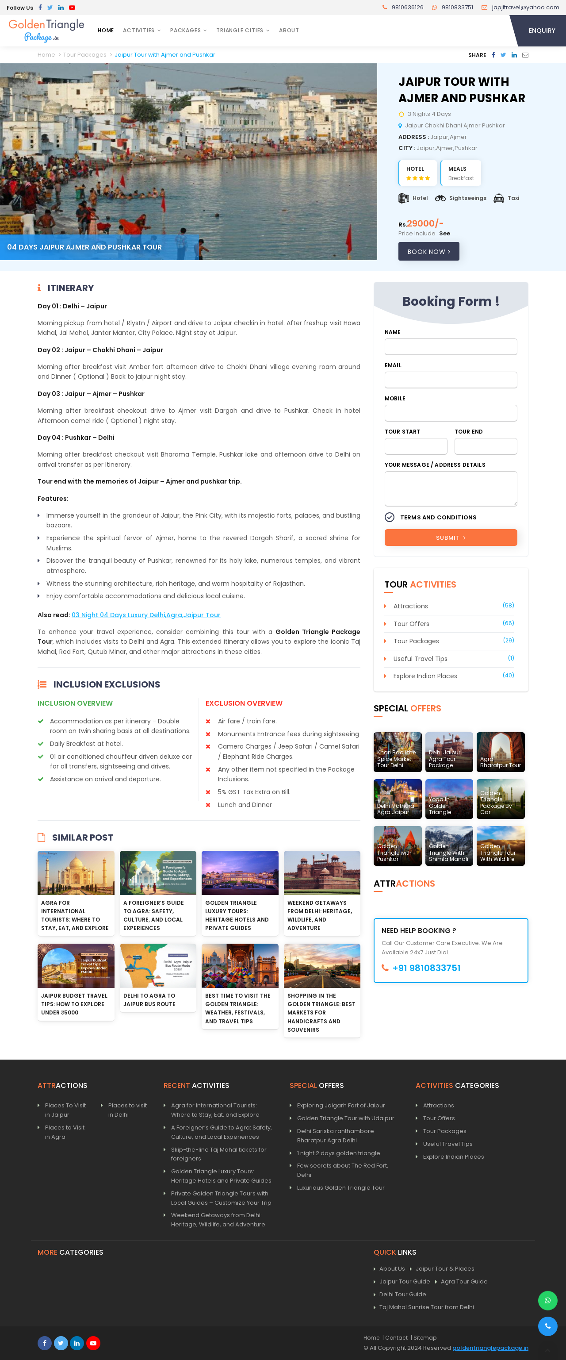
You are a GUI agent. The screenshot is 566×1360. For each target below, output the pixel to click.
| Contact (395, 1337)
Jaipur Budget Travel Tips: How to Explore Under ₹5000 (74, 1004)
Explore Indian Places (425, 676)
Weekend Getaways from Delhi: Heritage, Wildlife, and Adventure (218, 1220)
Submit (451, 538)
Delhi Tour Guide (400, 1294)
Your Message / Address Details (435, 465)
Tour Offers (411, 623)
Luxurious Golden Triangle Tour (341, 1187)
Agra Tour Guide (461, 1282)
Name (393, 332)
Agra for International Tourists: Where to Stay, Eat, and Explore (215, 1110)
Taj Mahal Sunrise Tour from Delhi (424, 1307)
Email (393, 365)
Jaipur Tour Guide (402, 1282)
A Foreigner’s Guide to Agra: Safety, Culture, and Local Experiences (221, 1132)
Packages (185, 30)
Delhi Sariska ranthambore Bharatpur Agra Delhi (335, 1136)
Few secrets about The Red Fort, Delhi (342, 1170)
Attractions (411, 606)
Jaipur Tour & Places (442, 1269)
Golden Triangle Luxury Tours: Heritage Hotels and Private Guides (221, 1176)
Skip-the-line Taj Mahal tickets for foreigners (219, 1154)
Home (106, 30)
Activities (139, 30)
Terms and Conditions (438, 517)
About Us (389, 1269)
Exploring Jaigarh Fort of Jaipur (341, 1105)
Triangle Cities (240, 30)
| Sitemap (423, 1337)
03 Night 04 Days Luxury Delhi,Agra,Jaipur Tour (146, 615)
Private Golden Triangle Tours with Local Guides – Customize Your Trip (221, 1198)
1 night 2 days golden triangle (338, 1153)
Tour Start (403, 431)
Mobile (395, 398)
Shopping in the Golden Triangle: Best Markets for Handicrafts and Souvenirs (321, 1012)
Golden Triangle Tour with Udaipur (345, 1118)
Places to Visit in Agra (64, 1132)
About (289, 30)
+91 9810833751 (421, 968)
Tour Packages (416, 641)
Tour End (469, 431)
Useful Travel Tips (420, 658)
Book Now (429, 251)
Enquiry (542, 30)
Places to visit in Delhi (127, 1110)
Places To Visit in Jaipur (65, 1110)
